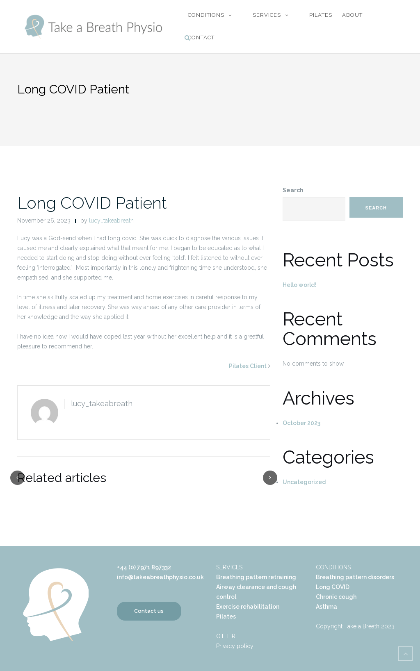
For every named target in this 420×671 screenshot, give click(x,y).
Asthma (326, 606)
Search (293, 190)
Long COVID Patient (92, 202)
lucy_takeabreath (111, 220)
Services (267, 15)
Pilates (320, 15)
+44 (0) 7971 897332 (144, 567)
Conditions (206, 15)
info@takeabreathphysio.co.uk (160, 577)
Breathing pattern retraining (256, 577)
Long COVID (332, 587)
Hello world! (299, 285)
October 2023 (301, 423)
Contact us (149, 611)
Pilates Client (248, 366)
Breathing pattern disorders (355, 577)
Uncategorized (304, 482)
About (352, 15)
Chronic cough (336, 597)
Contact (201, 37)
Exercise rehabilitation (247, 606)
